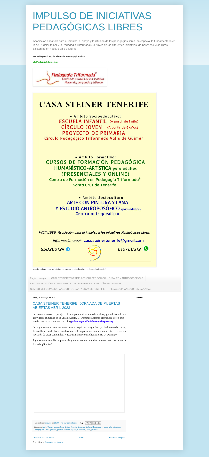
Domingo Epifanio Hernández (89, 427)
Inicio (81, 437)
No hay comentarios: (69, 423)
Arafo (44, 427)
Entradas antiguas (117, 437)
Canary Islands (53, 427)
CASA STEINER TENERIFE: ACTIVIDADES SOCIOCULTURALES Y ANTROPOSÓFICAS (97, 278)
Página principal (38, 278)
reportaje (74, 430)
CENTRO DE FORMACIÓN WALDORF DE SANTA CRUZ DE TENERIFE (67, 289)
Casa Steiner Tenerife (68, 427)
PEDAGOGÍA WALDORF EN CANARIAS (130, 289)
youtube (94, 430)
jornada (53, 430)
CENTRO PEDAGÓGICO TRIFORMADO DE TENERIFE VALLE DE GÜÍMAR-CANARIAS (75, 283)
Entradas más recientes (43, 437)
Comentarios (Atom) (54, 442)
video (88, 430)
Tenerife (82, 430)
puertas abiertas (63, 430)
